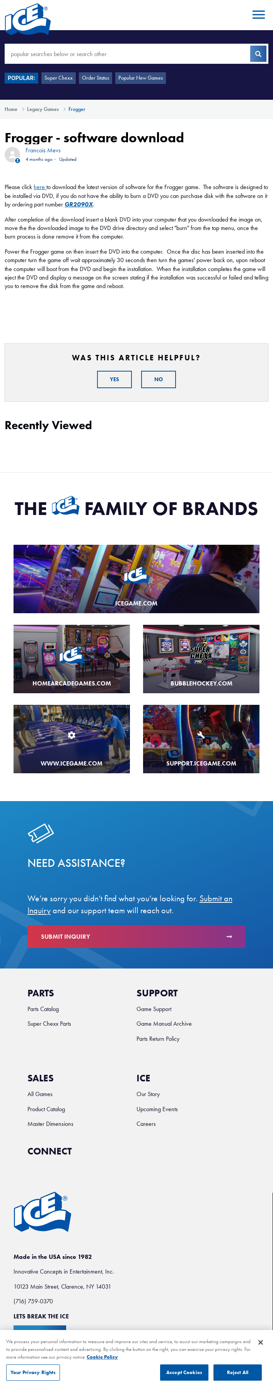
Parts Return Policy (157, 1038)
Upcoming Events (157, 1109)
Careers (146, 1123)
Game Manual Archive (164, 1023)
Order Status (95, 78)
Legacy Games (43, 109)
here (39, 187)
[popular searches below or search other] (136, 54)
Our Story (148, 1094)
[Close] (260, 1346)
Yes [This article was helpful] (114, 379)
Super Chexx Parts (49, 1023)
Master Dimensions (50, 1123)
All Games (40, 1094)
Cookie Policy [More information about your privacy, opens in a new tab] (102, 1361)
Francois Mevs (43, 150)
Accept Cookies (184, 1376)
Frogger (76, 109)
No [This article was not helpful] (158, 379)
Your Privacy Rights (33, 1376)
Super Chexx (58, 78)
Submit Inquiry (136, 936)
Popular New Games (140, 78)
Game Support (153, 1009)
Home (11, 109)
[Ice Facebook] (86, 1155)
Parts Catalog (43, 1009)
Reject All (237, 1376)
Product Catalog (46, 1109)
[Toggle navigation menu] (257, 15)
